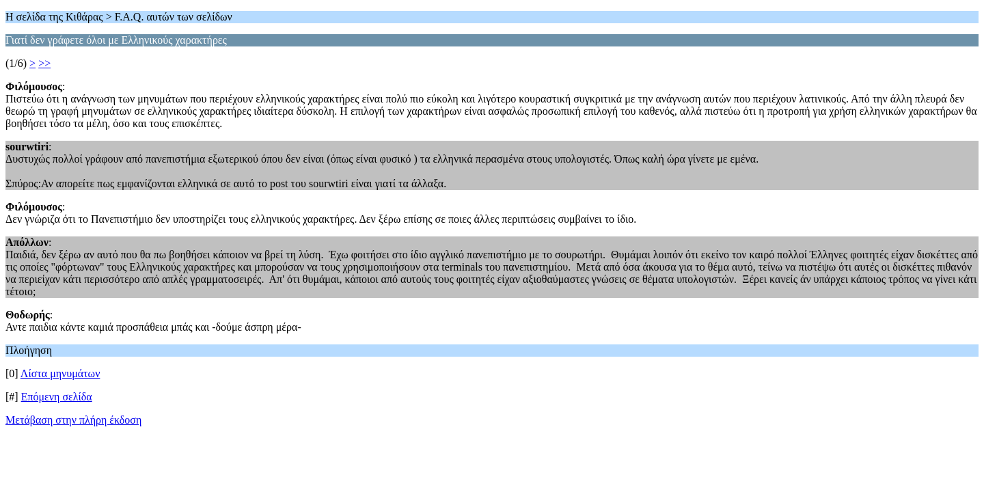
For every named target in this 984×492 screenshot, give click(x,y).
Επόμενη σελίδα (56, 396)
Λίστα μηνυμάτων (60, 373)
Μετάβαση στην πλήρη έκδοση (73, 420)
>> (44, 63)
